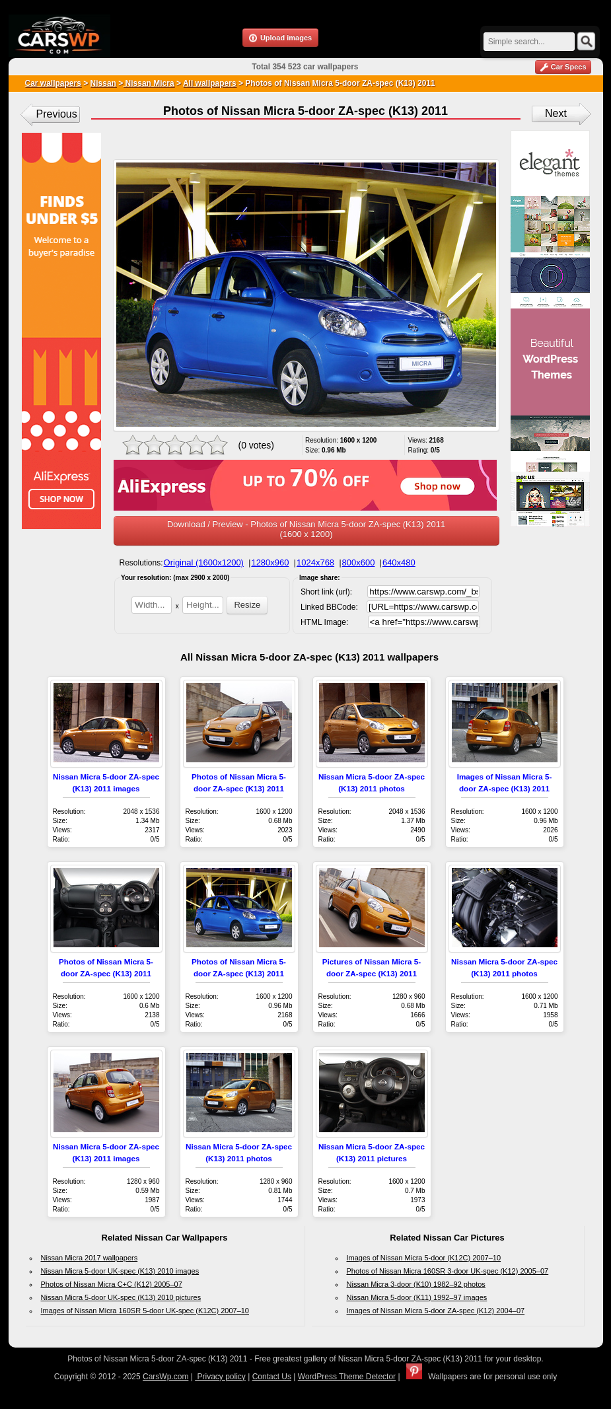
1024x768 (315, 562)
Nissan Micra (148, 83)
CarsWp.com (165, 1376)
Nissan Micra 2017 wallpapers (89, 1258)
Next (556, 113)
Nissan (103, 83)
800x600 (358, 562)
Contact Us (271, 1376)
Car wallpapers (53, 83)
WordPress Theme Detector (347, 1376)
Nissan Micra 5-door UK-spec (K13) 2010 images (120, 1271)
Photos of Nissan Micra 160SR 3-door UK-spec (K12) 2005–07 (448, 1271)
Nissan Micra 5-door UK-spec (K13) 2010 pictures (121, 1297)
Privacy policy (220, 1376)
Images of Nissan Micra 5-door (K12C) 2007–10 (424, 1258)
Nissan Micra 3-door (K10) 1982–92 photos (416, 1284)
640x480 (398, 562)
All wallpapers (209, 83)
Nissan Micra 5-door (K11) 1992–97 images (417, 1297)
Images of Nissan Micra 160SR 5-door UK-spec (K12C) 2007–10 (145, 1311)
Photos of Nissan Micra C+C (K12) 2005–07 (111, 1284)
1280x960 (270, 562)
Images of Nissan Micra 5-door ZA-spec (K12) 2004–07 (436, 1311)
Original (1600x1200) (204, 562)
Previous (56, 114)
